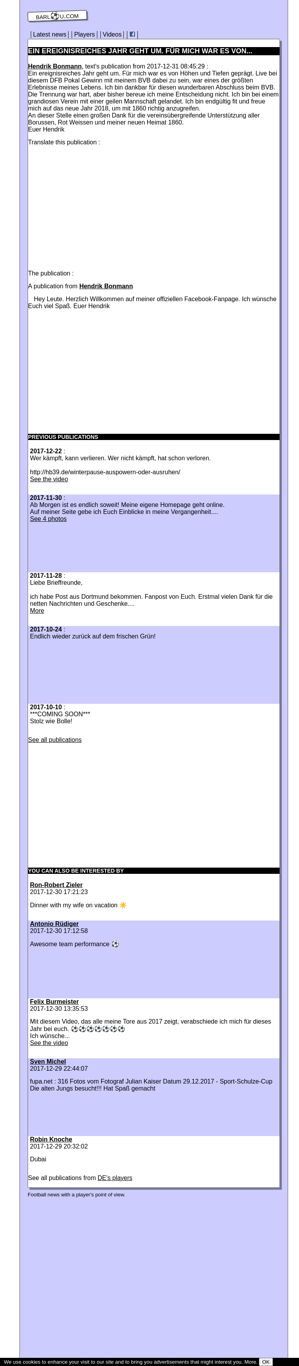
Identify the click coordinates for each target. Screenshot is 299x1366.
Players (84, 34)
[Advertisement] (93, 206)
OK (265, 1362)
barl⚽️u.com (57, 16)
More (37, 610)
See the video (49, 479)
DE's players (115, 1178)
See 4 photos (48, 519)
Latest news (49, 34)
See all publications (55, 739)
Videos (112, 34)
